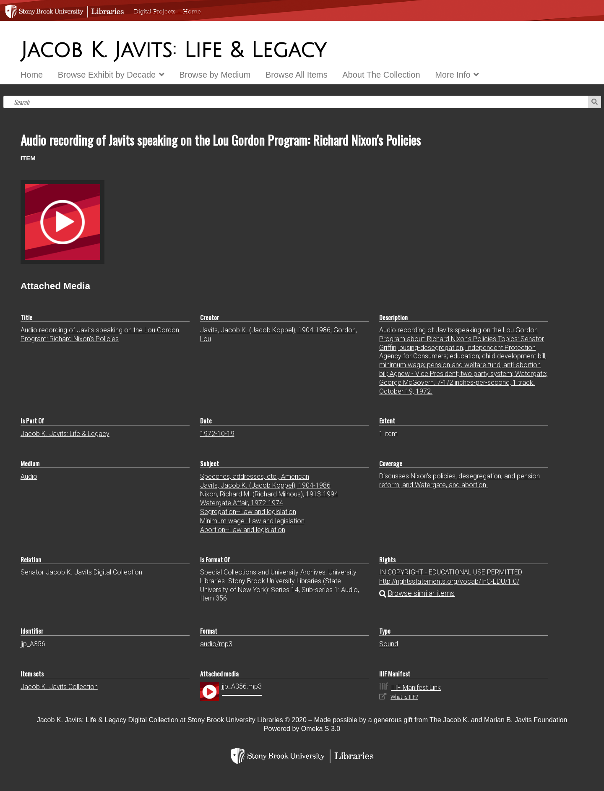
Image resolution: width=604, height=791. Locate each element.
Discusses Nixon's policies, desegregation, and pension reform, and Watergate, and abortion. (459, 480)
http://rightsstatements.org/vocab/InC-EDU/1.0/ (449, 581)
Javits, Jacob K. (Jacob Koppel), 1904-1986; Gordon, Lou (278, 334)
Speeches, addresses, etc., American (254, 476)
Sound (388, 644)
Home (32, 74)
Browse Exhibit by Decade (107, 74)
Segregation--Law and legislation (248, 512)
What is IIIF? (404, 697)
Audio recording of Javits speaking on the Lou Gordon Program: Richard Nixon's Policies (100, 334)
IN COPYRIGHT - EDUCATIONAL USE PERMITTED (450, 572)
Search (594, 102)
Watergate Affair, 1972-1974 (241, 503)
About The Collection (381, 74)
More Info (452, 74)
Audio (29, 476)
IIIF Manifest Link (416, 688)
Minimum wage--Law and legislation (252, 521)
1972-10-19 (217, 434)
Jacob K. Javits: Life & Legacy (65, 434)
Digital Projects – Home (167, 11)
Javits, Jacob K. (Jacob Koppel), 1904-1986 (265, 485)
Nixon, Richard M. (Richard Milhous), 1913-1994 (269, 494)
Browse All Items (297, 74)
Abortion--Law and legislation (242, 530)
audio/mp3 (216, 644)
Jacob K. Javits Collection (59, 687)
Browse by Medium (214, 74)
